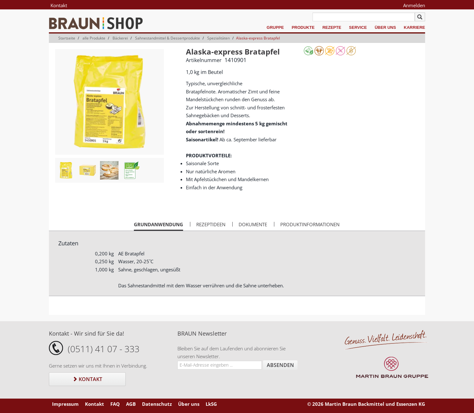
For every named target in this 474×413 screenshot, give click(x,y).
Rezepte (331, 27)
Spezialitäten (218, 38)
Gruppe (275, 27)
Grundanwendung (158, 226)
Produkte (303, 27)
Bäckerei (120, 38)
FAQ (115, 404)
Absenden (280, 365)
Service (358, 27)
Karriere (414, 27)
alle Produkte (93, 38)
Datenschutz (157, 404)
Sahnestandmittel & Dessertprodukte (167, 38)
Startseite (66, 38)
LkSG (211, 404)
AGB (131, 404)
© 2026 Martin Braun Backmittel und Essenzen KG (366, 404)
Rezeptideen (210, 224)
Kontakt (58, 5)
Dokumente (253, 224)
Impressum (65, 404)
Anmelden (414, 5)
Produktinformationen (310, 224)
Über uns (385, 27)
